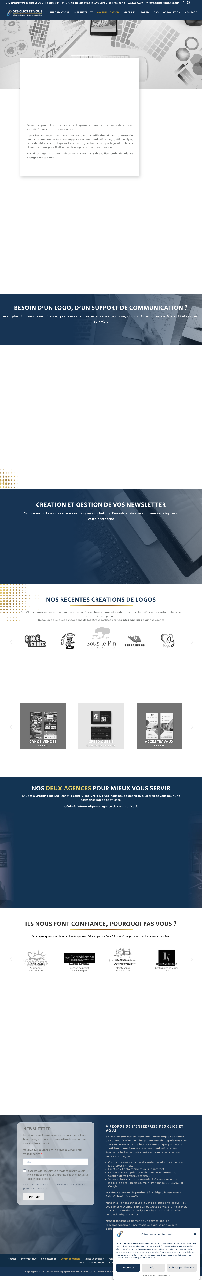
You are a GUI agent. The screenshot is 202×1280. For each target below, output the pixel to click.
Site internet (83, 13)
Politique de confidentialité (156, 1275)
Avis (81, 1266)
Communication (108, 13)
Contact (191, 13)
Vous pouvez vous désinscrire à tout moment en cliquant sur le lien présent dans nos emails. (55, 1190)
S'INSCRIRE (33, 1200)
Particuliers (150, 13)
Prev (10, 643)
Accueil (12, 1262)
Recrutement (97, 1266)
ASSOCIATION (172, 13)
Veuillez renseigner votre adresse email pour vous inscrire (52, 1155)
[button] (195, 1234)
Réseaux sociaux (94, 1262)
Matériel (130, 13)
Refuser (153, 1267)
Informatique (60, 13)
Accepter (128, 1267)
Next (191, 643)
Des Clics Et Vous (78, 1275)
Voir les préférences (182, 1267)
